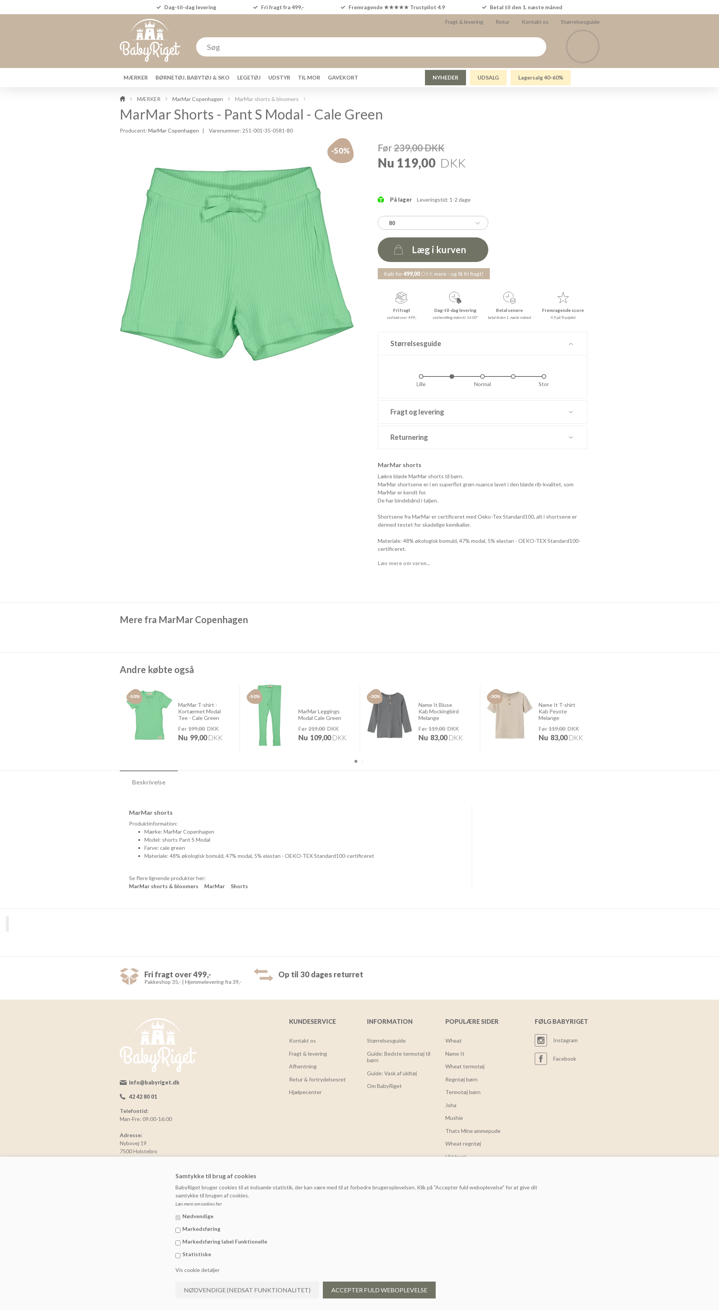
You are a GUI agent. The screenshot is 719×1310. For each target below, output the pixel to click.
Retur (502, 21)
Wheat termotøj (464, 1066)
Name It (454, 1053)
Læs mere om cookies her (198, 1204)
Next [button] (615, 724)
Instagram (565, 1040)
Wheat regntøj (463, 1143)
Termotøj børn (463, 1092)
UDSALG (488, 77)
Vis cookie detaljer (197, 1270)
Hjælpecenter (305, 1092)
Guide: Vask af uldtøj (392, 1073)
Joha (450, 1105)
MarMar (214, 886)
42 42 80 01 (143, 1096)
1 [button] (356, 761)
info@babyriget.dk (154, 1082)
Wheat (453, 1040)
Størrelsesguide (580, 21)
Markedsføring (201, 1228)
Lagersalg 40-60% (540, 77)
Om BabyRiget (384, 1086)
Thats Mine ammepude (473, 1131)
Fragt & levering (464, 21)
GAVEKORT (343, 77)
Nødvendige (197, 1216)
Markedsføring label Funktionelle (224, 1241)
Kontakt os (535, 21)
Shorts (239, 886)
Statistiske (196, 1254)
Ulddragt (455, 1156)
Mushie (454, 1117)
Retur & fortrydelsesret (317, 1079)
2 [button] (362, 761)
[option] (180, 718)
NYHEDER (445, 77)
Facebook (564, 1058)
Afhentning (303, 1066)
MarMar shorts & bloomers (163, 886)
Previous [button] (103, 724)
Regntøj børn (461, 1079)
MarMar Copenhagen (173, 130)
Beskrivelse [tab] (148, 782)
